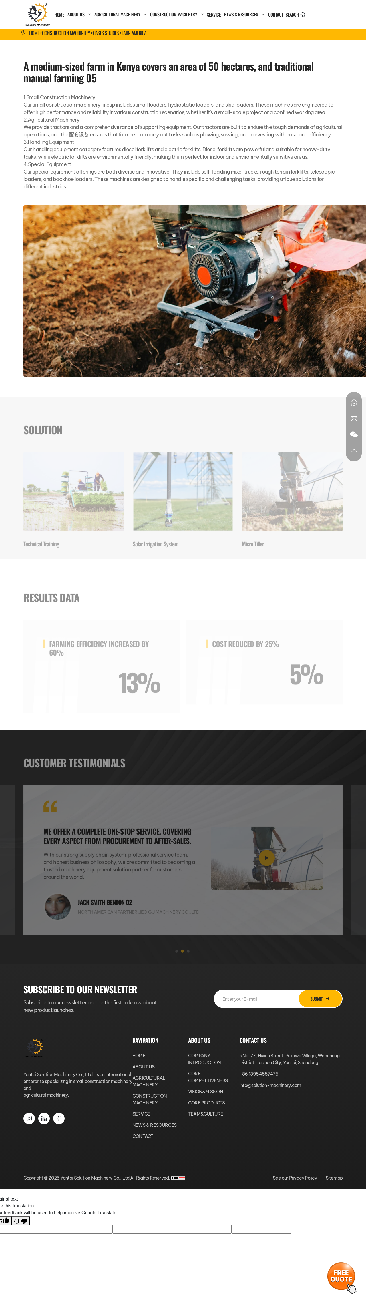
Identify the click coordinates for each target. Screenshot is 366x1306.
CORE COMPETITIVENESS (208, 1077)
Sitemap (334, 1178)
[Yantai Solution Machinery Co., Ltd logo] (37, 14)
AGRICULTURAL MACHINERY (120, 14)
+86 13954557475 (259, 1074)
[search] (295, 15)
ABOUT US (79, 14)
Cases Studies (106, 33)
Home (34, 33)
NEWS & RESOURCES (244, 14)
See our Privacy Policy (295, 1178)
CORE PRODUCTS (206, 1103)
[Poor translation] (21, 1220)
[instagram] (29, 1118)
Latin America (134, 33)
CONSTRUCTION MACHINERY (177, 14)
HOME (59, 14)
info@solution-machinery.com (270, 1085)
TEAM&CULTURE (205, 1114)
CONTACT (275, 14)
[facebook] (44, 1118)
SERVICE (214, 14)
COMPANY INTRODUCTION (204, 1059)
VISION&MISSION (205, 1091)
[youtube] (59, 1118)
